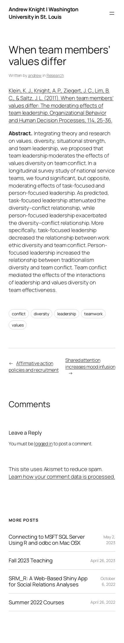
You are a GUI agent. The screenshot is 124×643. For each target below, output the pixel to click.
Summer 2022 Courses (36, 602)
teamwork (93, 313)
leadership (66, 313)
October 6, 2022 (108, 581)
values (17, 325)
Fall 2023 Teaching (31, 560)
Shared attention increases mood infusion (90, 363)
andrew (35, 75)
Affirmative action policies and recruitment (34, 366)
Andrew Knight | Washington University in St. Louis (43, 13)
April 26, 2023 (102, 560)
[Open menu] (111, 13)
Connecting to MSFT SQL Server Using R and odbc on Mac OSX (47, 540)
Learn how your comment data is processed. (62, 476)
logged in (43, 443)
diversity (41, 313)
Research (55, 75)
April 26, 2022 (102, 602)
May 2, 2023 (109, 539)
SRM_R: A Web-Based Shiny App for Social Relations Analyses (48, 581)
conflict (19, 313)
